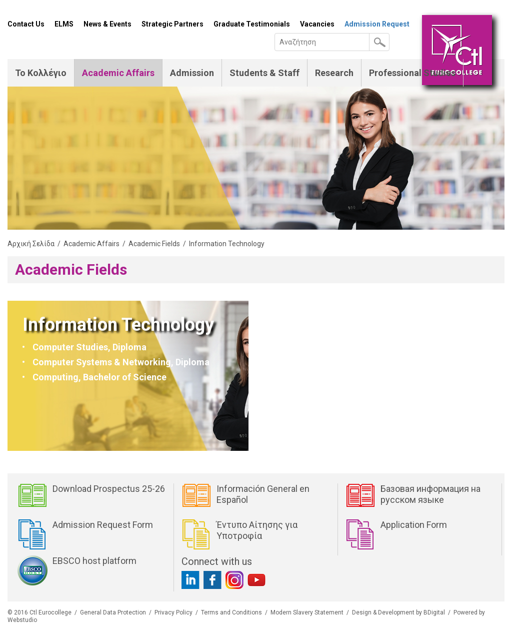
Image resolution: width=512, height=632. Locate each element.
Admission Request (377, 24)
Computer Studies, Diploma (89, 347)
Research (334, 73)
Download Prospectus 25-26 (108, 488)
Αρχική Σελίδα (31, 244)
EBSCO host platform (94, 560)
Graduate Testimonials (252, 24)
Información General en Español (263, 494)
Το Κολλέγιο (40, 73)
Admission (192, 73)
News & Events (108, 24)
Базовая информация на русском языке (430, 494)
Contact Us (26, 24)
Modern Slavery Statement (307, 612)
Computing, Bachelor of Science (99, 377)
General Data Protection (113, 612)
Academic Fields (154, 244)
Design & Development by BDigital (398, 612)
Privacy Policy (173, 612)
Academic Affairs (118, 73)
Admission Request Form (102, 524)
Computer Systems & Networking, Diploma (121, 362)
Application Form (413, 524)
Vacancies (317, 24)
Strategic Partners (173, 24)
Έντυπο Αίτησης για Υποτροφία (257, 530)
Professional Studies (412, 73)
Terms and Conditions (231, 612)
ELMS (64, 24)
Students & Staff (265, 73)
